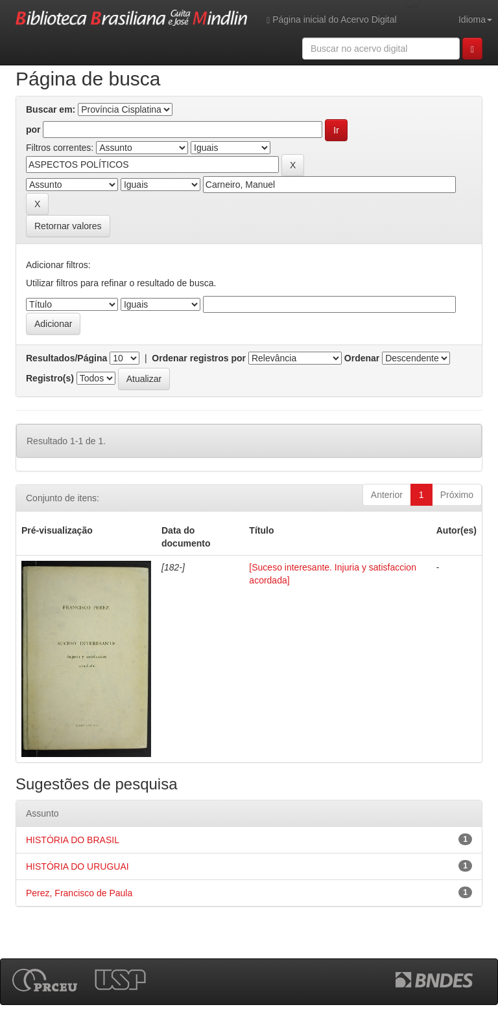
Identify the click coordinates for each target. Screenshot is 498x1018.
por (33, 129)
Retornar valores (68, 226)
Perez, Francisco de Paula (79, 893)
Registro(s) (50, 378)
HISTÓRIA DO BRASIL (72, 840)
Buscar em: (50, 109)
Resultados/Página (66, 358)
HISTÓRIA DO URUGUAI (77, 866)
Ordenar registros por (199, 358)
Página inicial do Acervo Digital (331, 19)
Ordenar (361, 358)
